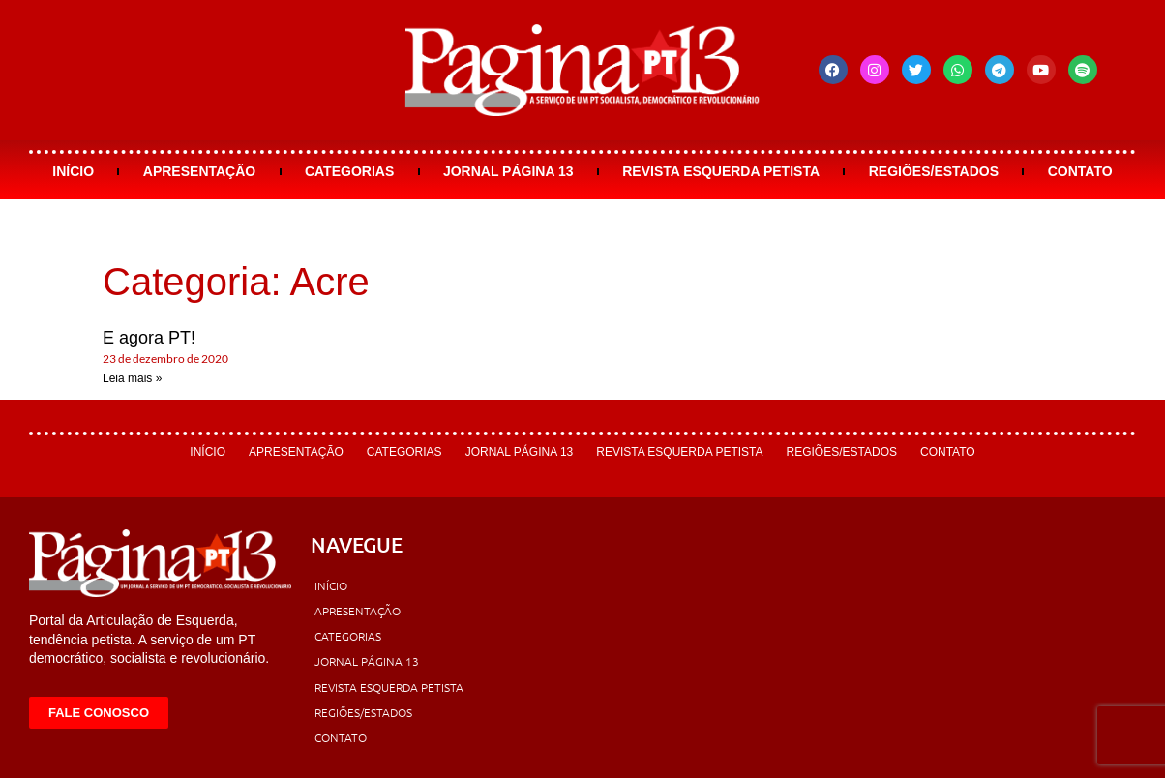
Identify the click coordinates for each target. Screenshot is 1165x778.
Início (73, 171)
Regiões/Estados (934, 171)
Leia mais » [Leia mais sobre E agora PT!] (132, 378)
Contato (1080, 171)
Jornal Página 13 (508, 171)
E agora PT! (149, 337)
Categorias (349, 171)
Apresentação (199, 171)
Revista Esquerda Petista (721, 171)
